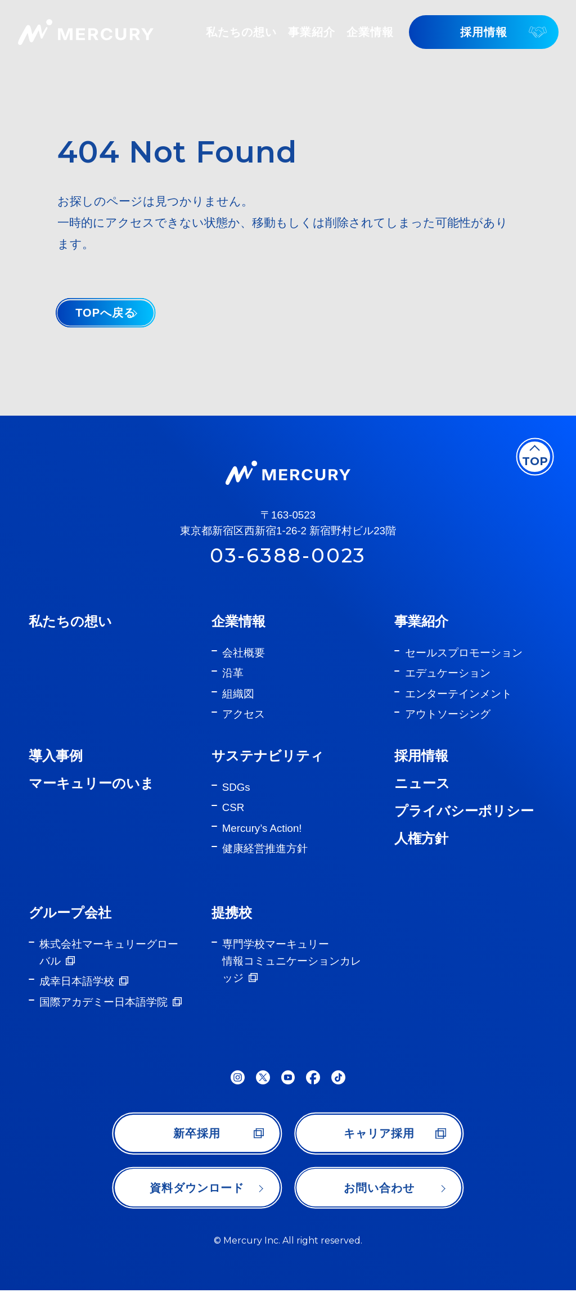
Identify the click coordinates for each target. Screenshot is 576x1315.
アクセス (243, 726)
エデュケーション (447, 685)
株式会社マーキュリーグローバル (108, 965)
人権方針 (421, 850)
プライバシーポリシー (464, 823)
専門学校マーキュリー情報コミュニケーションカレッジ (291, 973)
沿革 (233, 685)
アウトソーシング (447, 726)
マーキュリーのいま (91, 795)
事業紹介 (421, 633)
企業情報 (239, 633)
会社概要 (243, 664)
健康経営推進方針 (265, 861)
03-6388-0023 (288, 568)
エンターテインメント (458, 705)
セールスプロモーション (464, 664)
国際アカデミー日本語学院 (103, 1014)
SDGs (236, 799)
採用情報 (421, 768)
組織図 (238, 705)
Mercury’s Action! (262, 840)
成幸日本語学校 (76, 993)
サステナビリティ (268, 768)
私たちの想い (70, 633)
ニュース (422, 795)
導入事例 (56, 768)
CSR (233, 820)
